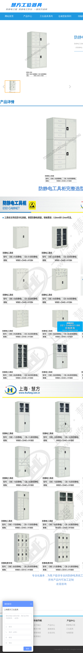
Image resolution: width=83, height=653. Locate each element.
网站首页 (9, 16)
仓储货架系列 (64, 16)
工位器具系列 (46, 16)
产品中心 (27, 16)
